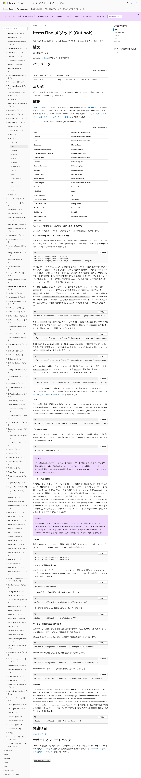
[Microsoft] (4, 3)
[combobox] (15, 28)
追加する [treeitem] (14, 136)
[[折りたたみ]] (27, 24)
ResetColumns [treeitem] (16, 173)
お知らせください (115, 16)
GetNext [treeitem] (14, 156)
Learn (35, 25)
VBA (42, 25)
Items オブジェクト (40, 734)
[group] (70, 316)
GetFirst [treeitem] (14, 148)
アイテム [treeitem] (14, 164)
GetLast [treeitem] (14, 152)
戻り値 (116, 35)
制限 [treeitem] (13, 177)
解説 (116, 38)
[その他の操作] (106, 25)
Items (46, 58)
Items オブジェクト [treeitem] (16, 124)
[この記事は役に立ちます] (114, 52)
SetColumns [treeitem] (15, 181)
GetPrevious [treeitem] (15, 160)
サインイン (134, 3)
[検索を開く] (127, 3)
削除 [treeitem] (13, 168)
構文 (116, 30)
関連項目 (117, 41)
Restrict (91, 107)
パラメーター (119, 32)
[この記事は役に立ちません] (117, 52)
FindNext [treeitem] (14, 144)
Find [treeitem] (12, 140)
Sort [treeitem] (12, 185)
